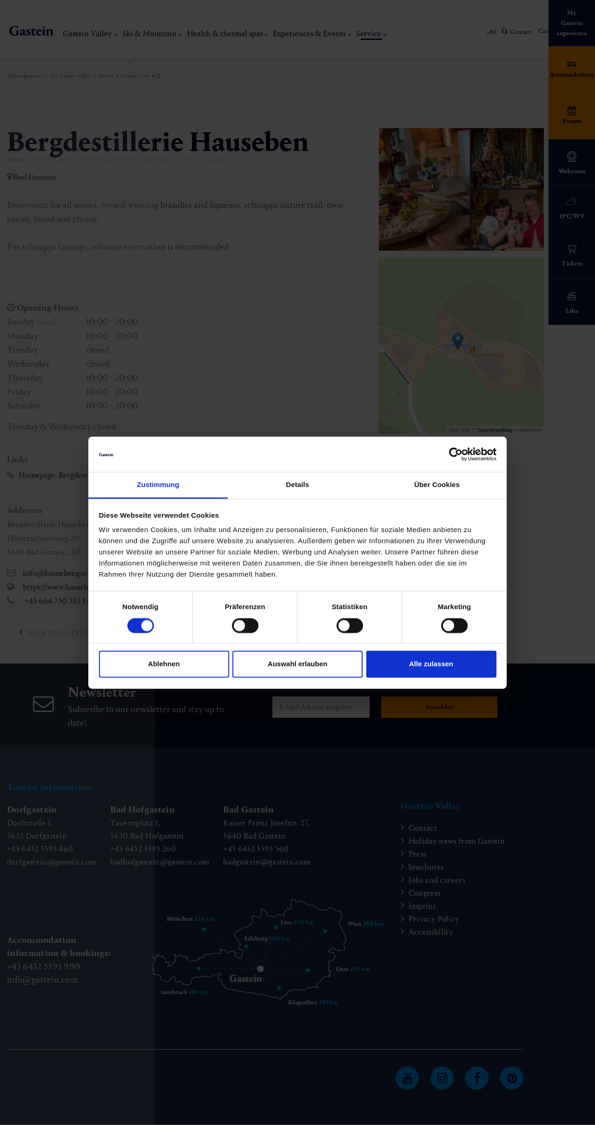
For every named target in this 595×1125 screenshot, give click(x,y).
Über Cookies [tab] (437, 485)
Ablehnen (163, 664)
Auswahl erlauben (297, 664)
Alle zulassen (431, 664)
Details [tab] (297, 485)
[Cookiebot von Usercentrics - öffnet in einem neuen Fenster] (455, 454)
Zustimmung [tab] (158, 485)
